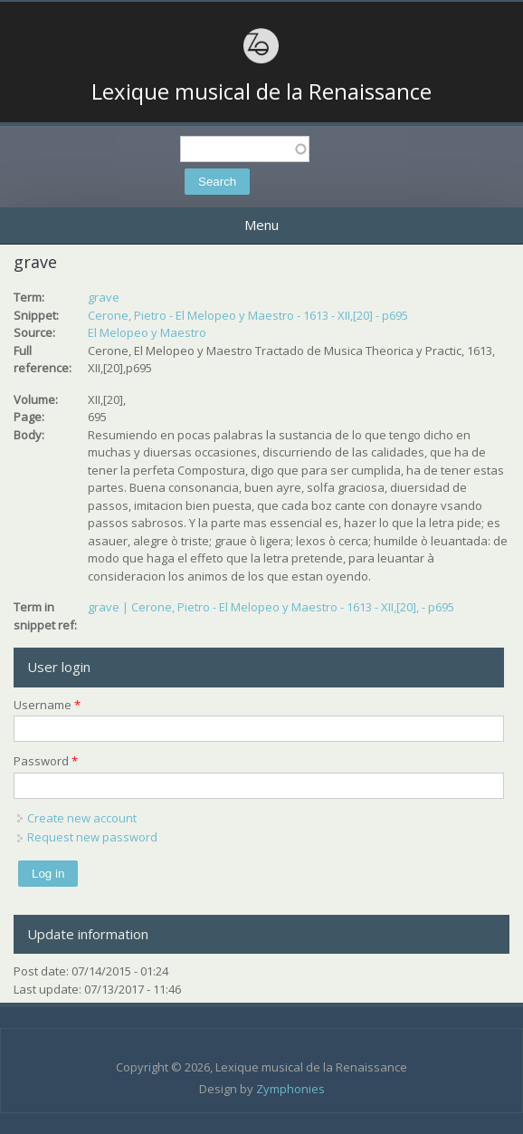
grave (103, 297)
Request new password (92, 837)
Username (47, 705)
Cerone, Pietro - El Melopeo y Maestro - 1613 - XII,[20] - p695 (248, 315)
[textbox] (244, 149)
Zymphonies (290, 1089)
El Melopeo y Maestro (147, 332)
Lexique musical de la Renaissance (261, 91)
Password (46, 761)
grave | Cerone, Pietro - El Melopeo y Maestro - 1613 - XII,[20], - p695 (271, 607)
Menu (261, 225)
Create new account (82, 818)
